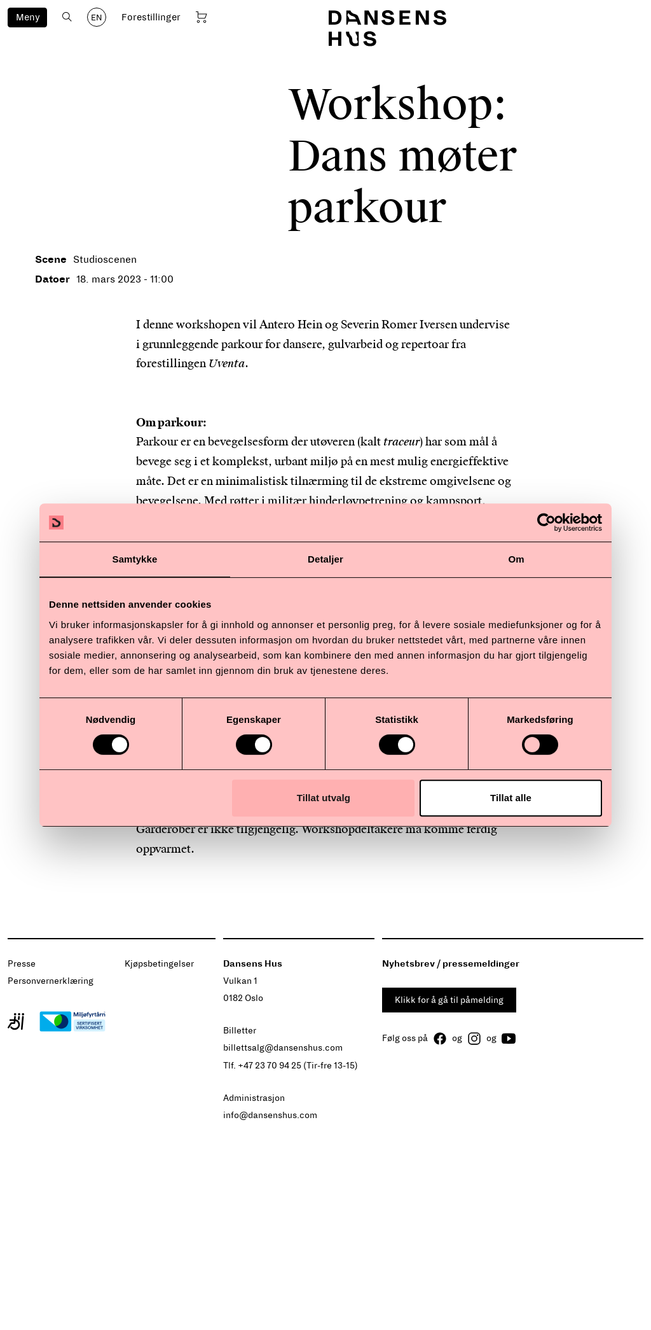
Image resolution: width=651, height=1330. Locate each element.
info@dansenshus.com (270, 1115)
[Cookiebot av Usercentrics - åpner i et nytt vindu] (546, 522)
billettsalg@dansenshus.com (283, 1048)
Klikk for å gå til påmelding (449, 1000)
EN (96, 17)
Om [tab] (516, 559)
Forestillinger (151, 17)
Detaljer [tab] (325, 559)
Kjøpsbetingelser (159, 964)
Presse (22, 964)
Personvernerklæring (50, 981)
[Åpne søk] (67, 17)
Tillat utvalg (323, 797)
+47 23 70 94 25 (269, 1065)
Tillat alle (510, 797)
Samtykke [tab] (135, 559)
